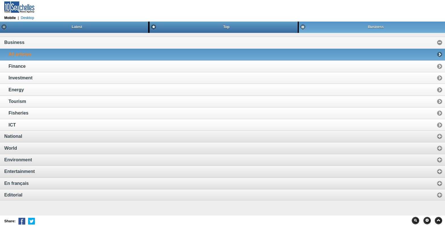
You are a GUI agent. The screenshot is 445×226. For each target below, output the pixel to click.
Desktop (27, 18)
